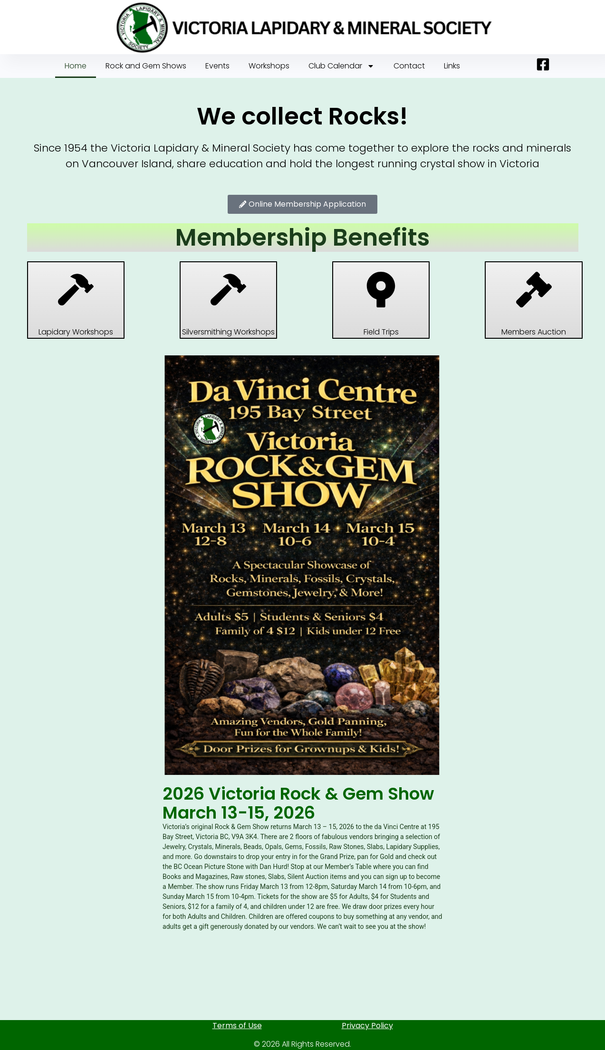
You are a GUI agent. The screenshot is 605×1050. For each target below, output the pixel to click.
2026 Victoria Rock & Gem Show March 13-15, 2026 (298, 803)
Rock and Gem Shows (146, 65)
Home (75, 65)
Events (217, 65)
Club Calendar (341, 66)
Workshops (269, 65)
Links (452, 65)
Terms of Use (237, 1025)
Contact (409, 65)
